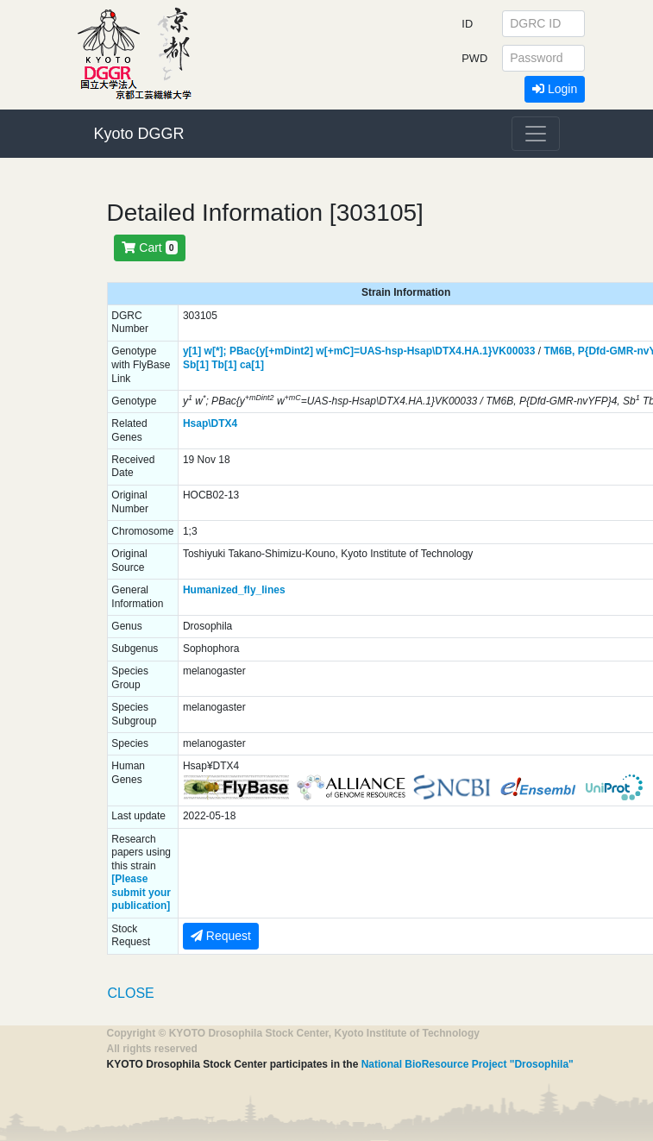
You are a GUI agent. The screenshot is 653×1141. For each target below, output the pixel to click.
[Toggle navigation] (536, 133)
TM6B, (559, 351)
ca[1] (252, 365)
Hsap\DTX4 (210, 423)
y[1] (192, 351)
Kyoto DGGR (139, 133)
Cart (149, 247)
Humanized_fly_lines (234, 590)
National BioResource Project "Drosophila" (467, 1064)
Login (554, 89)
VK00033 (513, 351)
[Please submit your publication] (141, 892)
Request (221, 936)
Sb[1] (196, 365)
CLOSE (131, 993)
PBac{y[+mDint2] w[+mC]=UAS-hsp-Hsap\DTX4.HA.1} (360, 351)
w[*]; (215, 351)
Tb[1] (223, 365)
